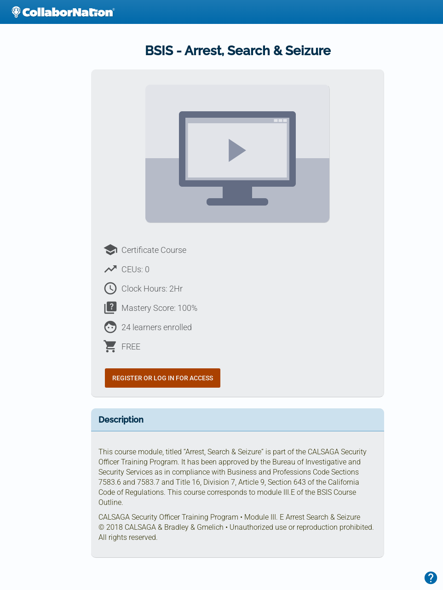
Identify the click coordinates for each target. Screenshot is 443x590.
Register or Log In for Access (162, 378)
